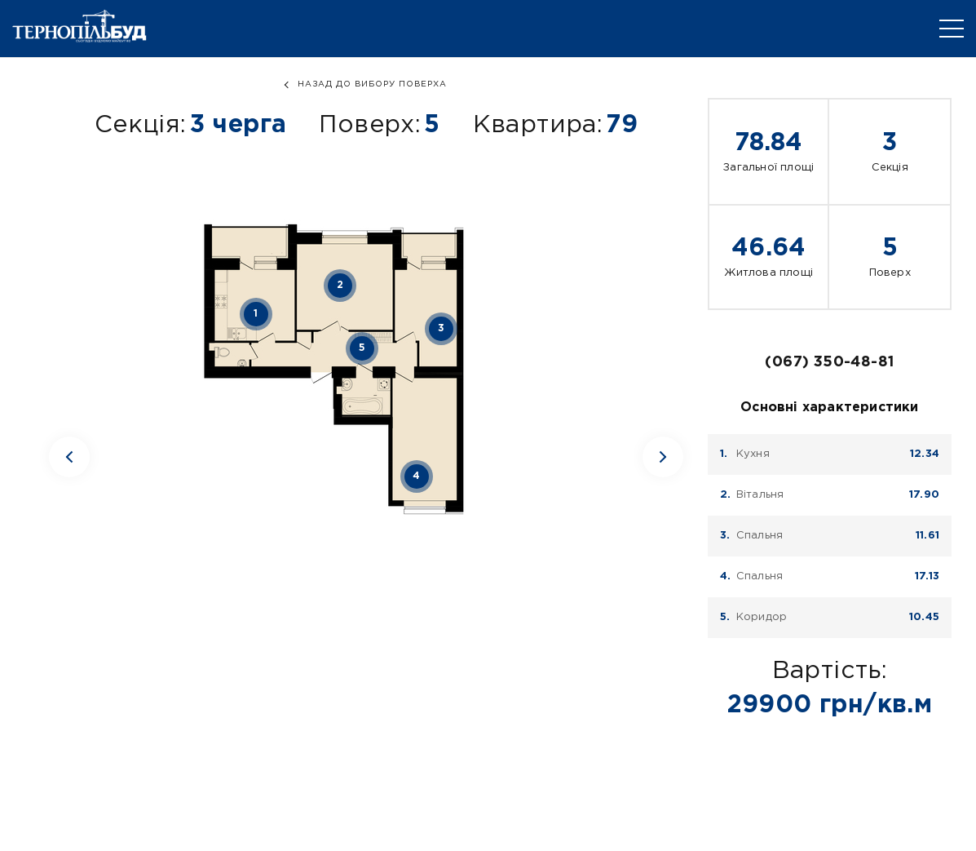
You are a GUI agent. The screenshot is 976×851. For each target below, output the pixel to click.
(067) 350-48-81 (829, 362)
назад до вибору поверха (372, 84)
